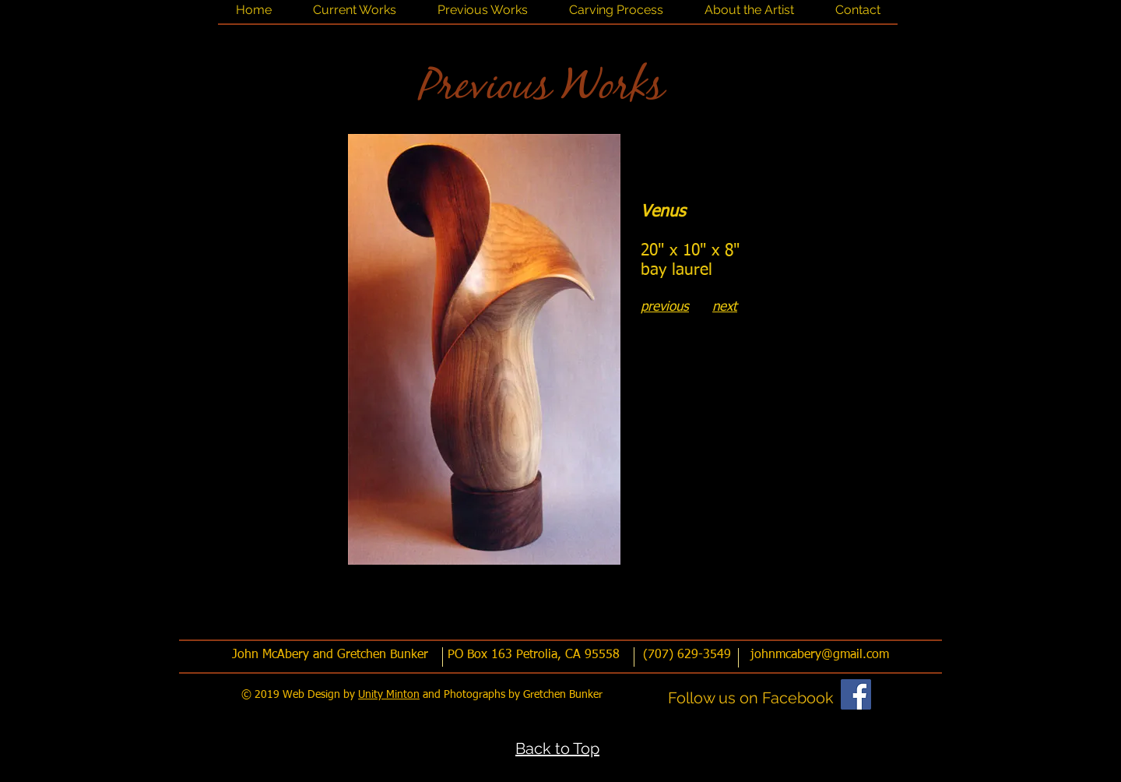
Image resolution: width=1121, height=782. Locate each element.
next (724, 307)
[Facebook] (856, 694)
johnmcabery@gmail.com (819, 655)
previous (665, 307)
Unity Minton (389, 694)
